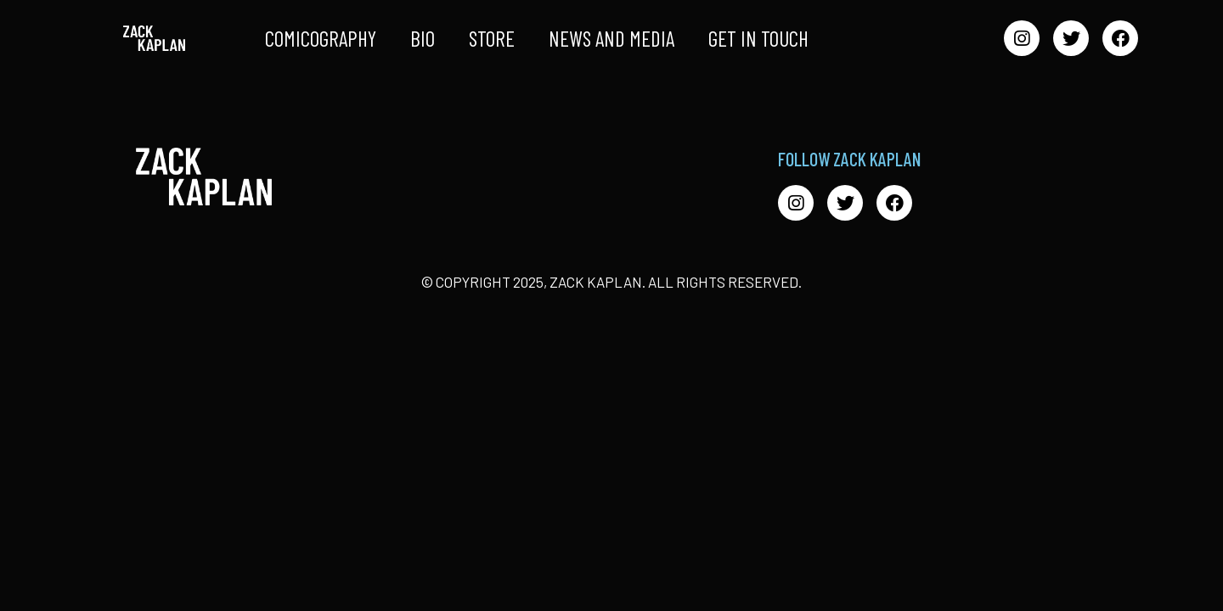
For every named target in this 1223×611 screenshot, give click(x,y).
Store (492, 38)
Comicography (320, 38)
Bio (422, 38)
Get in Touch (758, 38)
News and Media (611, 38)
